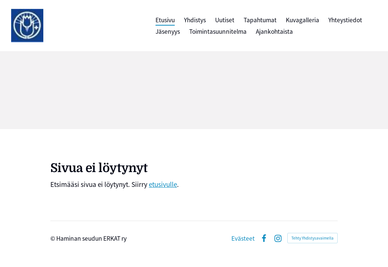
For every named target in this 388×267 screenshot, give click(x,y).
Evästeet (243, 238)
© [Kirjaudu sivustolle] (53, 238)
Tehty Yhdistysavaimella (312, 238)
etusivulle (163, 184)
